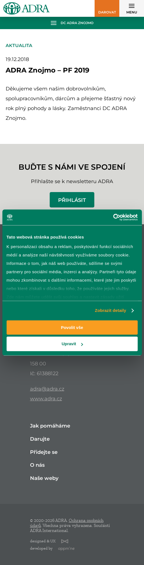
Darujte (40, 439)
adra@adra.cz (47, 389)
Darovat (107, 12)
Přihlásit (72, 200)
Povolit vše (72, 327)
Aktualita (19, 45)
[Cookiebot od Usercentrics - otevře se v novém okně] (113, 217)
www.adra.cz (46, 398)
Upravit (72, 344)
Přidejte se (44, 452)
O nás (37, 465)
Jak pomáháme (50, 426)
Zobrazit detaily (110, 310)
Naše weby (44, 478)
